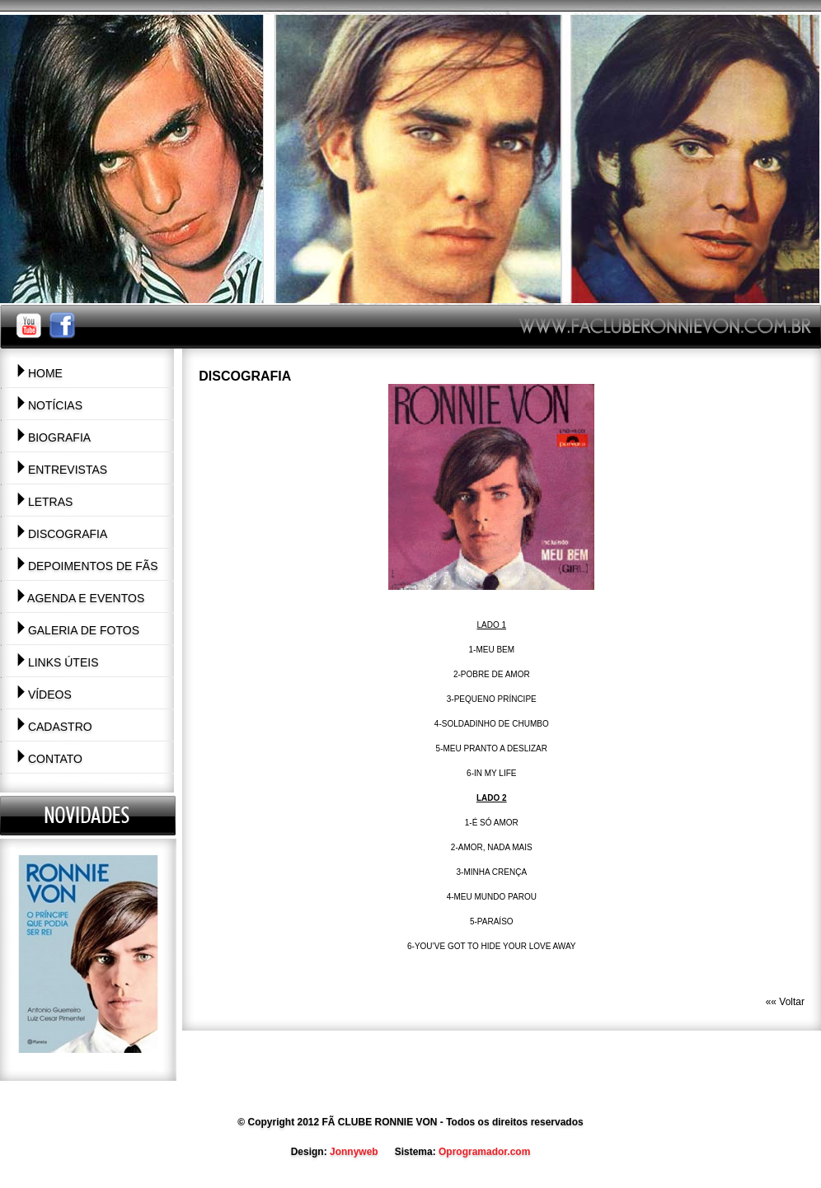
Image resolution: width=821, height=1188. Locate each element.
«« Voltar (785, 1002)
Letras (44, 501)
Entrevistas (61, 469)
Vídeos (44, 694)
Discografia (61, 533)
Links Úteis (57, 662)
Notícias (49, 405)
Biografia (53, 437)
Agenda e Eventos (80, 598)
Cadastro (54, 726)
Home (39, 373)
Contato (49, 758)
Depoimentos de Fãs (87, 566)
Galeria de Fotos (77, 630)
